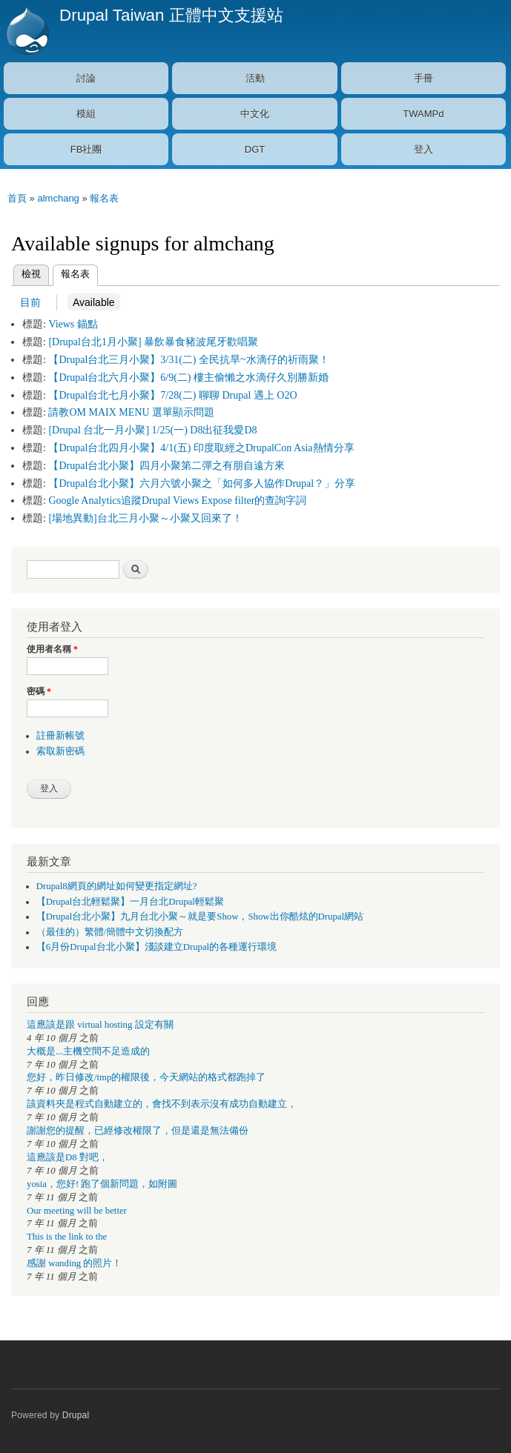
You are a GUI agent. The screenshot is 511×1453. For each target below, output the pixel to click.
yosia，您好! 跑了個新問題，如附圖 (102, 1184)
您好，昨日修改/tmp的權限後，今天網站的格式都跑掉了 (146, 1077)
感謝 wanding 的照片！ (74, 1263)
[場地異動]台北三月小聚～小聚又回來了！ (145, 518)
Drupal (76, 1415)
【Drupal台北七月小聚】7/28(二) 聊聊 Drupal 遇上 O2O (172, 395)
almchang (58, 198)
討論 (86, 78)
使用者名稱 (52, 649)
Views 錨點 (72, 324)
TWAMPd (423, 113)
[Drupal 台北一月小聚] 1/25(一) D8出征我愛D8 (152, 430)
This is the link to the (67, 1236)
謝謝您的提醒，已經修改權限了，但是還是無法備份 (137, 1131)
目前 (30, 302)
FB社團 (86, 149)
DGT (255, 149)
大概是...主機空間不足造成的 (88, 1051)
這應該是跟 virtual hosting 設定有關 (100, 1025)
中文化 (254, 113)
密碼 (39, 691)
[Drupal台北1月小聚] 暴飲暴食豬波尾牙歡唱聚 (153, 342)
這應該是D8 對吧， (67, 1157)
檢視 (31, 273)
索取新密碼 (60, 751)
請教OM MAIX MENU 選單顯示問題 (131, 412)
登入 (423, 149)
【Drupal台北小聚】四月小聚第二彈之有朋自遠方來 (166, 465)
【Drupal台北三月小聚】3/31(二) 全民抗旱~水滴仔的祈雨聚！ (188, 359)
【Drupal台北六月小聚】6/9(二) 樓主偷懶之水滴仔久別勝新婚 (188, 377)
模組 (86, 113)
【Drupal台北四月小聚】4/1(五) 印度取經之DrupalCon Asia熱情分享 (201, 447)
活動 (255, 78)
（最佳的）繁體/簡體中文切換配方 (110, 932)
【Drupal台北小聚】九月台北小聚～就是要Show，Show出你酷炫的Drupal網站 (199, 916)
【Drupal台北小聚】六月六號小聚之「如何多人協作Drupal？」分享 (201, 483)
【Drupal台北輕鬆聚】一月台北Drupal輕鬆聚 (130, 902)
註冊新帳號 (60, 736)
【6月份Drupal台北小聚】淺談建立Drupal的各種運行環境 (156, 947)
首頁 (17, 198)
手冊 (423, 78)
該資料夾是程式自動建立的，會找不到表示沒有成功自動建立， (162, 1104)
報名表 (104, 198)
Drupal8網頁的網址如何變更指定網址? (116, 886)
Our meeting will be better (77, 1211)
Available (91, 301)
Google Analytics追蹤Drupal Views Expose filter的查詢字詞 (177, 500)
